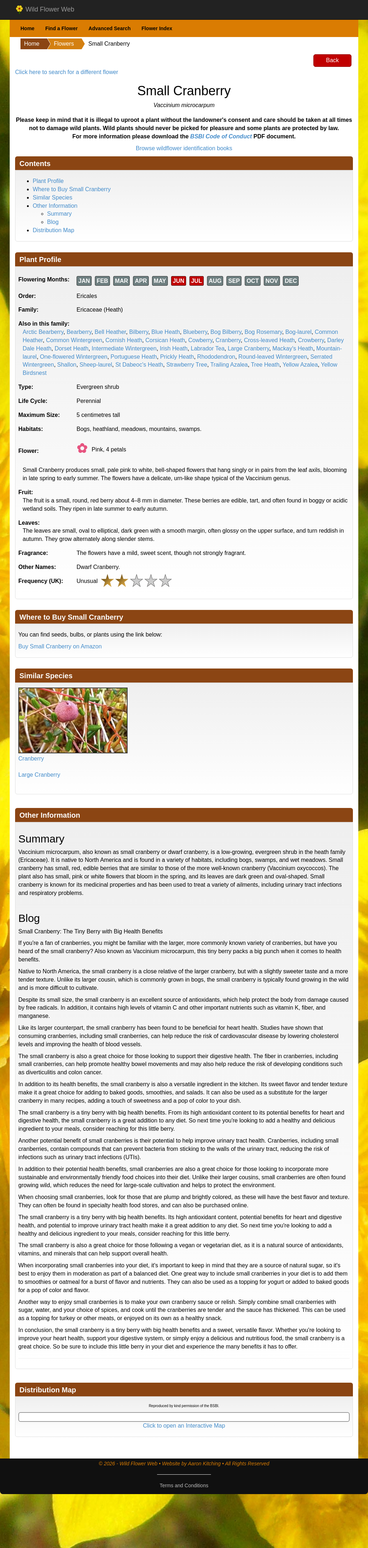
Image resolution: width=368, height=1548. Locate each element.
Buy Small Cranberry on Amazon (60, 646)
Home (27, 28)
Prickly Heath (177, 357)
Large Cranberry (248, 348)
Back (332, 60)
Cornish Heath (123, 340)
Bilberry (138, 332)
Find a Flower (61, 28)
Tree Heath (265, 365)
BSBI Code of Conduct (221, 136)
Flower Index (157, 28)
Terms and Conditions (184, 1485)
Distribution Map (53, 230)
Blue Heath (165, 332)
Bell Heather (110, 332)
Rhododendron (216, 357)
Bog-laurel (298, 332)
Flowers (64, 44)
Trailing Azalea (229, 365)
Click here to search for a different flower (66, 72)
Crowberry (311, 340)
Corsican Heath (165, 340)
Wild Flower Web (44, 9)
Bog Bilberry (226, 332)
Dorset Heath (71, 348)
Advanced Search (109, 28)
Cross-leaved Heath (269, 340)
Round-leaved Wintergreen (272, 357)
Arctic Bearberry (43, 332)
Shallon (66, 365)
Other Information (55, 206)
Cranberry (228, 340)
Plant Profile (48, 181)
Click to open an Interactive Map (184, 1426)
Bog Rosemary (263, 332)
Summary (59, 214)
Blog (53, 222)
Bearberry (78, 332)
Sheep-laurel (95, 365)
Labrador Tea (208, 348)
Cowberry (200, 340)
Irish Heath (174, 348)
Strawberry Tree (186, 365)
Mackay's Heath (292, 348)
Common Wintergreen (74, 340)
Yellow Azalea (300, 365)
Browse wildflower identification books (184, 148)
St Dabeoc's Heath (139, 365)
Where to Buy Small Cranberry (72, 189)
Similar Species (52, 197)
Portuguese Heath (134, 357)
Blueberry (195, 332)
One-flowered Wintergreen (73, 357)
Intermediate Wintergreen (124, 348)
